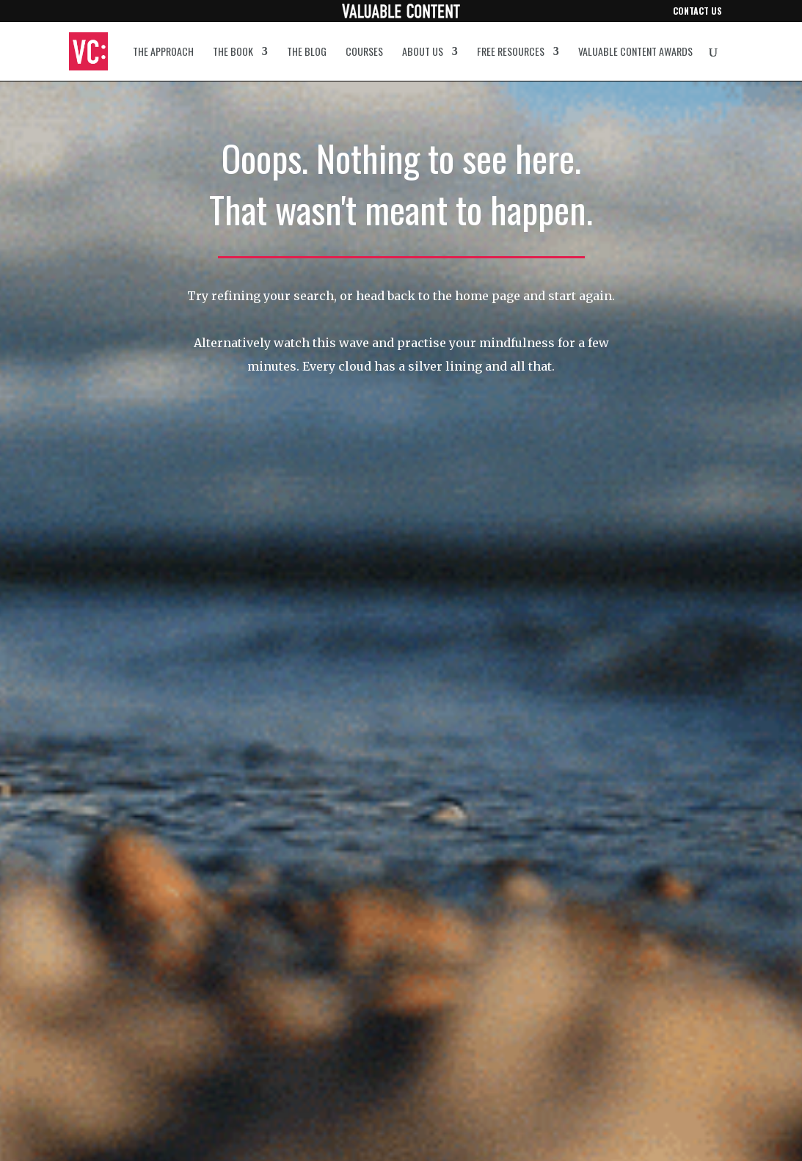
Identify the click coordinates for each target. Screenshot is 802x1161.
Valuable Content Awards (635, 52)
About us (422, 52)
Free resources (510, 52)
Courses (364, 52)
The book (233, 52)
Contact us (697, 12)
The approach (163, 52)
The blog (307, 52)
